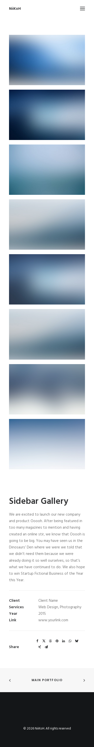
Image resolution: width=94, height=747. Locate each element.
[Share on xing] (40, 647)
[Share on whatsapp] (70, 641)
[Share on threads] (50, 641)
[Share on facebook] (37, 641)
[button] (82, 8)
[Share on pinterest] (57, 641)
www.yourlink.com (53, 620)
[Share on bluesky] (76, 641)
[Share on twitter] (44, 641)
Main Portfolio (47, 680)
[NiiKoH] (15, 8)
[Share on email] (46, 647)
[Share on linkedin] (63, 641)
